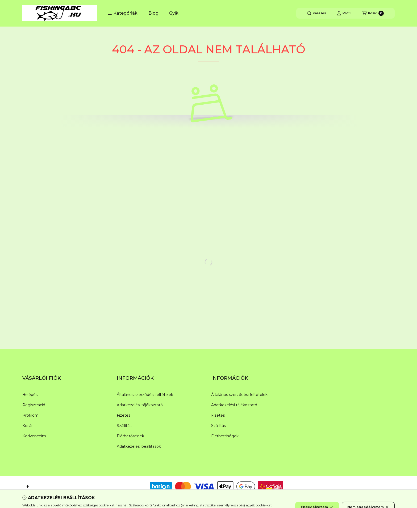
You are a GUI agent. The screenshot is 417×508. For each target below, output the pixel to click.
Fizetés (123, 415)
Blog (153, 13)
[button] (122, 13)
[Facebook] (27, 486)
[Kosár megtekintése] (373, 13)
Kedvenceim (34, 436)
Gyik (173, 13)
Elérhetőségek (130, 436)
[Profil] (344, 13)
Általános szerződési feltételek (145, 394)
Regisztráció (33, 405)
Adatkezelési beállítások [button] (139, 446)
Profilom (30, 415)
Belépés (29, 394)
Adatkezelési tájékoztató (140, 405)
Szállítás (124, 425)
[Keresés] (316, 13)
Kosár (27, 425)
